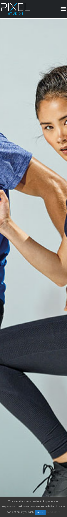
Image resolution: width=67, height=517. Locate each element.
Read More (53, 511)
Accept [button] (40, 512)
